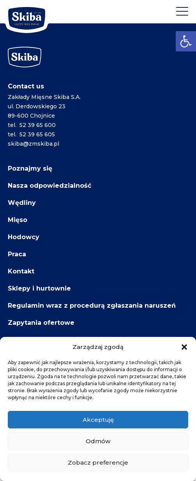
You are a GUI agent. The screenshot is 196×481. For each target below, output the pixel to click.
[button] (186, 41)
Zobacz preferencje (98, 462)
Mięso (17, 220)
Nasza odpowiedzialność (49, 185)
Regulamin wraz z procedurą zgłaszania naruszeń (92, 305)
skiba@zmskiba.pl (33, 143)
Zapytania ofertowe (41, 322)
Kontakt (21, 271)
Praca (17, 254)
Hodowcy (23, 237)
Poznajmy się (30, 168)
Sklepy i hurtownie (39, 288)
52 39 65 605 (37, 134)
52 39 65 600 (37, 125)
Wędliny (22, 202)
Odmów (98, 441)
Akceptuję (98, 419)
